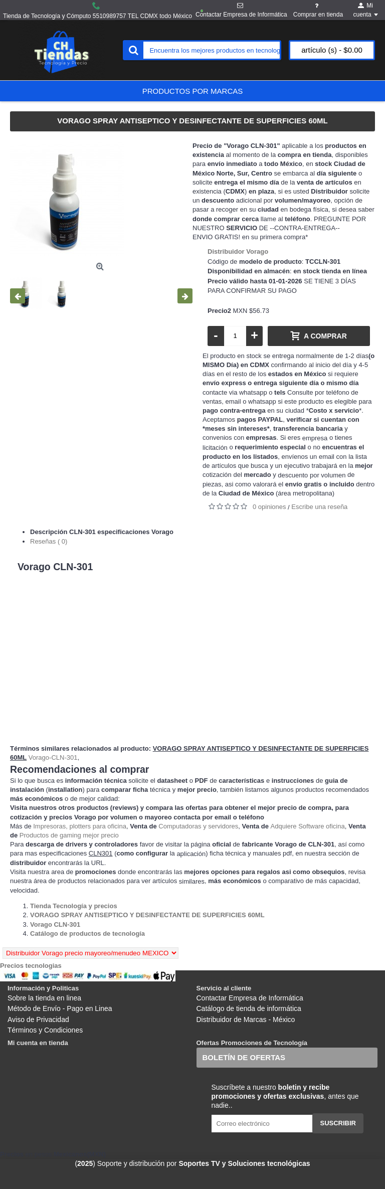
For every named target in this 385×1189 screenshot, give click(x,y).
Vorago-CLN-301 (53, 757)
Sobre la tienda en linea (44, 998)
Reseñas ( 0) (48, 541)
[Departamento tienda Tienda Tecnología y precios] (73, 906)
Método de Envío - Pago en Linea (60, 1008)
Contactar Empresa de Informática (250, 998)
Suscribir (338, 1123)
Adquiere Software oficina (308, 826)
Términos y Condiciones (45, 1030)
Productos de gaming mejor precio (69, 835)
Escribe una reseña (319, 507)
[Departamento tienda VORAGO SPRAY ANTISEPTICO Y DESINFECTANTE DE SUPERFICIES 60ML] (147, 915)
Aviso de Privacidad (38, 1019)
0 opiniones (269, 507)
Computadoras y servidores (198, 826)
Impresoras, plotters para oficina (79, 826)
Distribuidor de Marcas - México (246, 1019)
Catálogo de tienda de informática (249, 1008)
